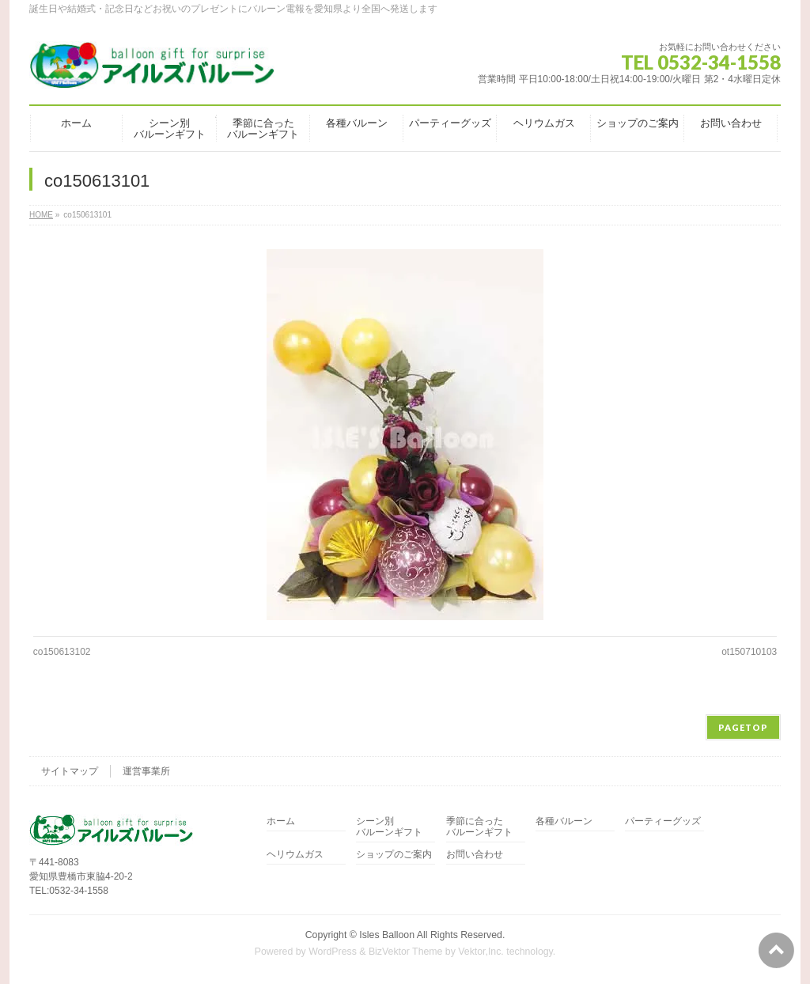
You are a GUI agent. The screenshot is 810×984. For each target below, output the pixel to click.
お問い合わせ (474, 855)
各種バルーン (564, 821)
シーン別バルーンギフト (389, 827)
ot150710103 (749, 651)
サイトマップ (69, 771)
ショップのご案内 (394, 855)
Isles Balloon (386, 934)
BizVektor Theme (406, 951)
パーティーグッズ (663, 821)
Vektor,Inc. (481, 951)
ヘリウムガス (295, 855)
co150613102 (62, 651)
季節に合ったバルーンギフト (479, 827)
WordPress (332, 951)
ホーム (281, 821)
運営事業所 (146, 771)
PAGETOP (743, 727)
